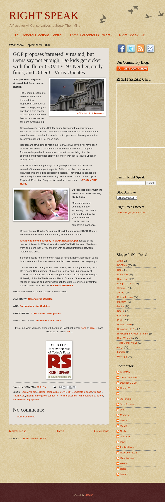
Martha (123, 420)
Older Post (101, 431)
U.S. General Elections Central (37, 35)
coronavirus (53, 392)
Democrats (77, 392)
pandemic (53, 395)
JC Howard (126, 399)
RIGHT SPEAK (43, 15)
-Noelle (120, 311)
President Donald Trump (71, 395)
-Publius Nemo (124, 324)
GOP (99, 392)
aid (34, 392)
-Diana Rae (122, 274)
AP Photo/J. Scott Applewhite (90, 113)
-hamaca (121, 352)
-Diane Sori (122, 279)
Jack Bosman (127, 404)
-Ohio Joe (122, 315)
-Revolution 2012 (125, 329)
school (100, 395)
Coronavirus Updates (40, 299)
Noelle (123, 431)
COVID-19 (65, 392)
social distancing (21, 399)
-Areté (120, 260)
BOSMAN (125, 372)
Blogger (89, 495)
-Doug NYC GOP (125, 283)
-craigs (120, 347)
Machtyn (124, 415)
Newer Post (17, 431)
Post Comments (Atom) (35, 438)
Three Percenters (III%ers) (90, 35)
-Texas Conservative (127, 342)
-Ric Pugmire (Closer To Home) (133, 333)
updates (35, 399)
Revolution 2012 (128, 452)
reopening (90, 395)
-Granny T (122, 288)
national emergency (36, 395)
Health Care (19, 395)
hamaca (124, 474)
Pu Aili (123, 442)
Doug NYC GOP (128, 382)
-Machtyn (121, 301)
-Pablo (120, 320)
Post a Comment (26, 416)
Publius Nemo (127, 447)
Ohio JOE (125, 436)
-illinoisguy (122, 356)
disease (88, 392)
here (83, 328)
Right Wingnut (127, 458)
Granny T (125, 388)
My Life (124, 425)
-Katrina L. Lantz (125, 297)
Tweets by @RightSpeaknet (131, 212)
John (122, 409)
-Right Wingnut (124, 338)
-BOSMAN (26, 392)
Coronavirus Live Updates (35, 306)
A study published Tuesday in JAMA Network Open (49, 240)
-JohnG (120, 292)
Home (60, 431)
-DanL (120, 270)
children (41, 392)
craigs (123, 468)
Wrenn (123, 463)
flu (94, 392)
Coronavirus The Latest (48, 320)
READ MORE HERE (62, 285)
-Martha (120, 306)
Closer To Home (128, 377)
